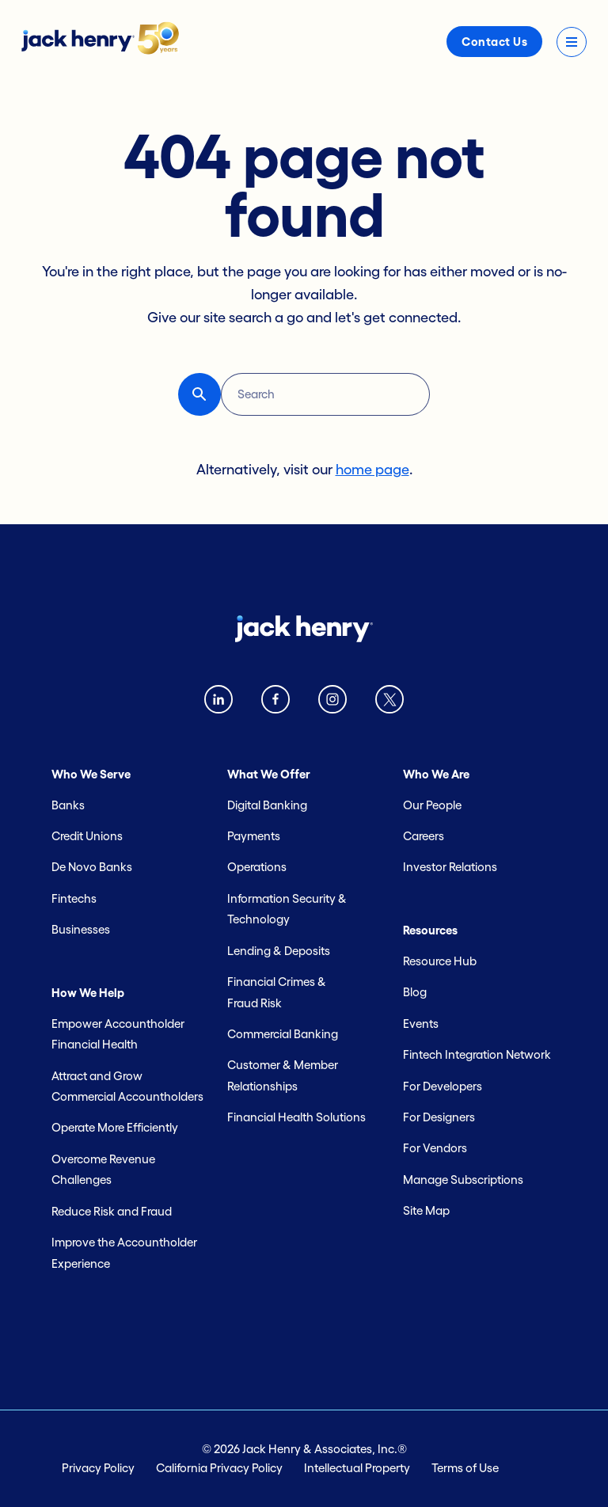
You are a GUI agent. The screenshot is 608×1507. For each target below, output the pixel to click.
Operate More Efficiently (114, 1127)
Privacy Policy (98, 1468)
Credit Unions (87, 836)
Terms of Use (465, 1468)
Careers (423, 836)
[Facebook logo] (275, 703)
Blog (415, 992)
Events (421, 1023)
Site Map (426, 1210)
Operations (257, 866)
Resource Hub (440, 961)
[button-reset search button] (199, 394)
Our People (432, 805)
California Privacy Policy (219, 1468)
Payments (253, 836)
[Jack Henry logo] (100, 50)
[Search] (325, 394)
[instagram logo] (332, 703)
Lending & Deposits (278, 950)
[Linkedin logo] (218, 703)
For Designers (439, 1117)
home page (372, 470)
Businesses (80, 929)
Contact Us (494, 41)
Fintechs (74, 898)
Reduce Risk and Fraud (111, 1211)
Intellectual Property (357, 1468)
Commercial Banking (282, 1034)
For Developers (442, 1086)
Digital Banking (267, 805)
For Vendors (435, 1148)
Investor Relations (450, 866)
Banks (68, 805)
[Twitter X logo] (389, 703)
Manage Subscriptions (463, 1179)
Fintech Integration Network (477, 1054)
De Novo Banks (91, 866)
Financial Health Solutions (296, 1117)
